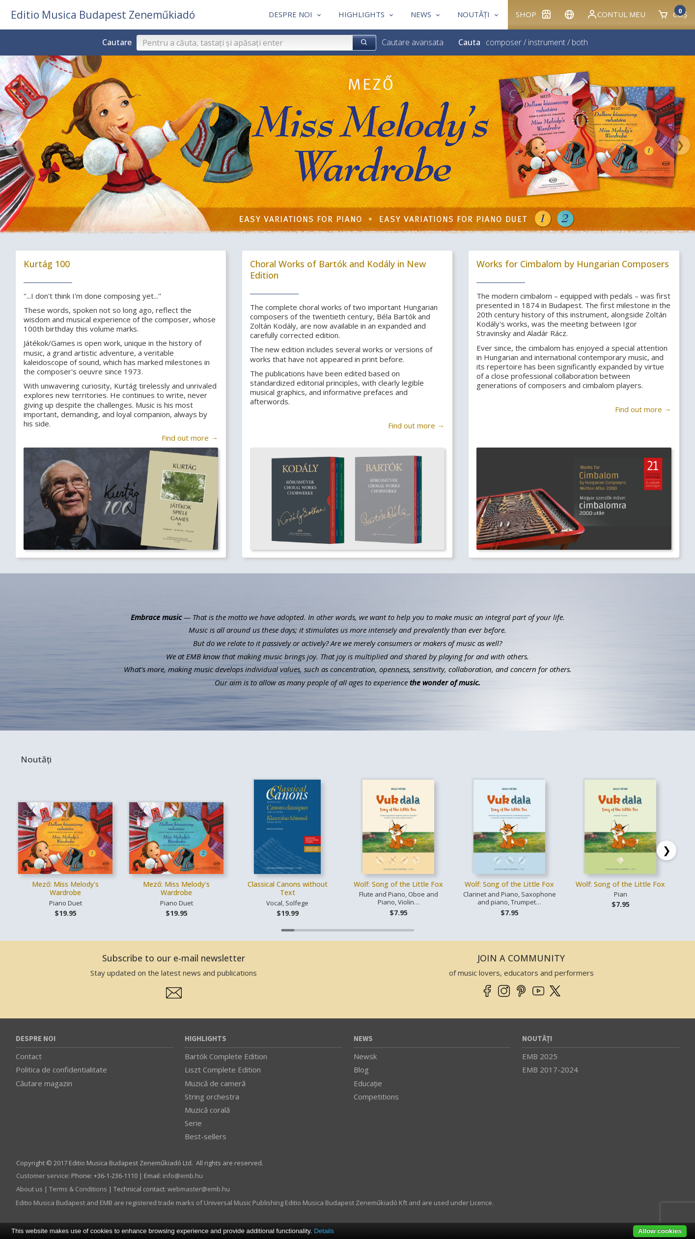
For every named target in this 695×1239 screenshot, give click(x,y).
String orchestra (212, 1096)
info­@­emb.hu (183, 1175)
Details (324, 1231)
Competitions (376, 1096)
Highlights (205, 1039)
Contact (29, 1056)
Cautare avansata (413, 42)
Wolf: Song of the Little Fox (398, 884)
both (580, 42)
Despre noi (36, 1039)
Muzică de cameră (215, 1083)
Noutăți (537, 1039)
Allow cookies (660, 1231)
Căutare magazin (44, 1083)
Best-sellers (205, 1136)
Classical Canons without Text (288, 888)
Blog (361, 1069)
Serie (193, 1123)
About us (29, 1188)
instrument (546, 42)
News (363, 1039)
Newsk (365, 1056)
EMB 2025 (539, 1056)
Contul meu (615, 14)
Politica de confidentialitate (61, 1069)
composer (504, 42)
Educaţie (368, 1083)
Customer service (42, 1175)
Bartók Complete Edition (226, 1056)
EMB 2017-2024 (550, 1069)
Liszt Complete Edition (223, 1069)
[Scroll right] (666, 850)
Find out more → (190, 438)
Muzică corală (207, 1110)
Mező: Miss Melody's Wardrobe (65, 888)
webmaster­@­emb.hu (198, 1188)
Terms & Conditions (78, 1188)
